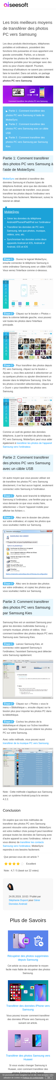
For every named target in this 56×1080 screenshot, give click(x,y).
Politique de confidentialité (33, 1078)
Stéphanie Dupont (18, 900)
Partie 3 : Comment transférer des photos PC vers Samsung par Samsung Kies (27, 142)
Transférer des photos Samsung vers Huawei (28, 1057)
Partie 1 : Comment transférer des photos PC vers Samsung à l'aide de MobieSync (25, 115)
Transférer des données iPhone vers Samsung (28, 1007)
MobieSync (9, 178)
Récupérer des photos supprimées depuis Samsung (28, 958)
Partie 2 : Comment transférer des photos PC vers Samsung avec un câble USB (27, 128)
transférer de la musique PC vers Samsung (26, 743)
